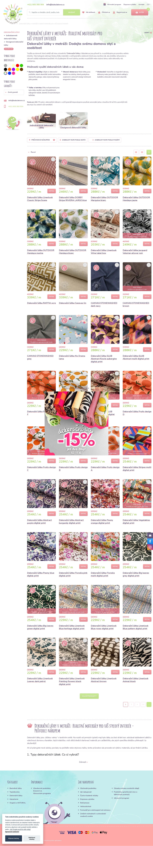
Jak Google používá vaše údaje (20, 829)
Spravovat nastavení (12, 832)
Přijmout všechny (13, 838)
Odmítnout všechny (31, 838)
